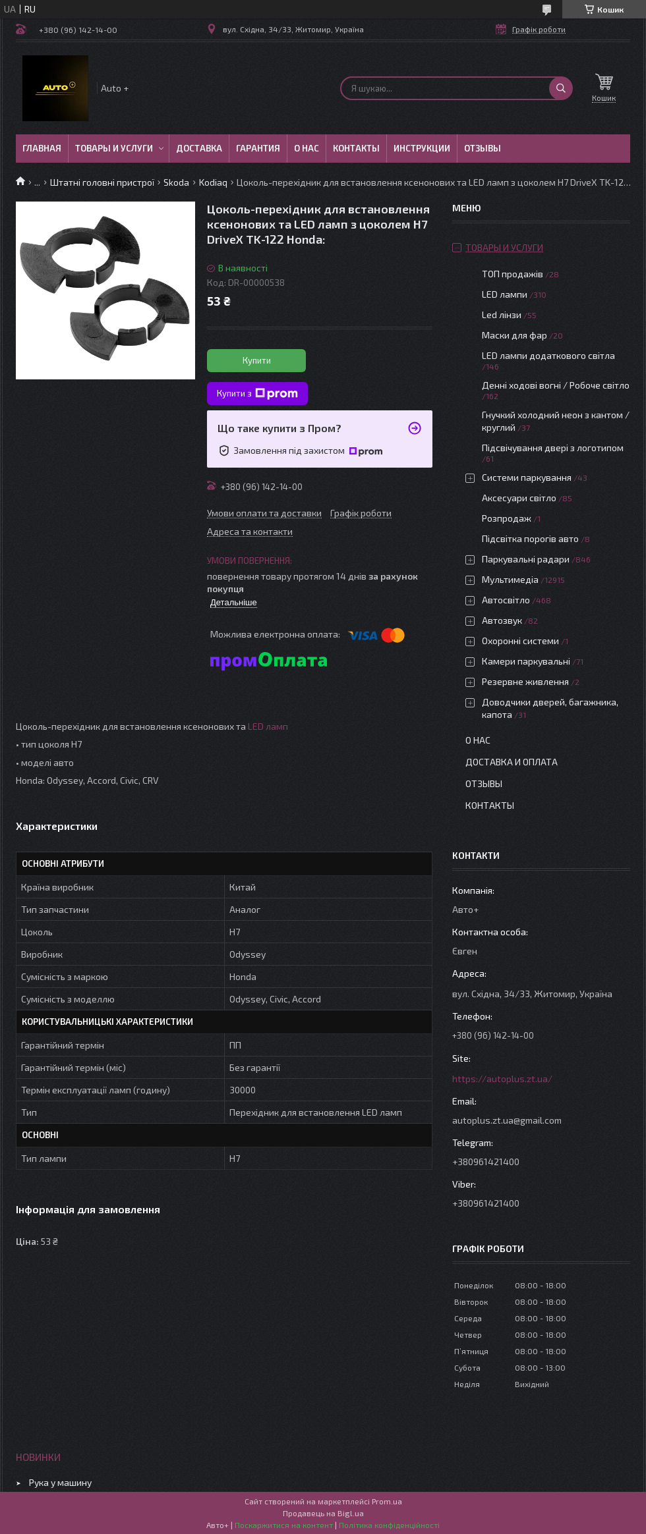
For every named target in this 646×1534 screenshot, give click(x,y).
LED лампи (504, 294)
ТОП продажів (512, 273)
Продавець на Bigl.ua (323, 1513)
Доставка (199, 148)
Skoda (176, 182)
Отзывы (482, 148)
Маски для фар (514, 335)
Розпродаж (506, 518)
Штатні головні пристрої (102, 182)
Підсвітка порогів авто (530, 538)
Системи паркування (527, 477)
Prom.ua (387, 1501)
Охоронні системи (520, 640)
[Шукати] (561, 88)
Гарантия (258, 148)
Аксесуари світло (519, 497)
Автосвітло (506, 599)
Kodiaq (213, 182)
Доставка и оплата (511, 761)
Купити (257, 360)
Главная (41, 148)
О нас (306, 148)
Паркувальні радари (526, 558)
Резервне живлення (525, 681)
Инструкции (422, 148)
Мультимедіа (510, 579)
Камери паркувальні (526, 661)
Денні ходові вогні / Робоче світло (556, 385)
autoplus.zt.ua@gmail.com (507, 1120)
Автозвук (502, 620)
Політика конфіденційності (389, 1524)
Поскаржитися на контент (284, 1524)
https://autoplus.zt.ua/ (502, 1078)
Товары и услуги (114, 148)
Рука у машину (60, 1482)
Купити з (257, 394)
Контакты (356, 148)
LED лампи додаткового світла (548, 355)
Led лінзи (501, 314)
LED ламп (268, 726)
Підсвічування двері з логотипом (553, 447)
